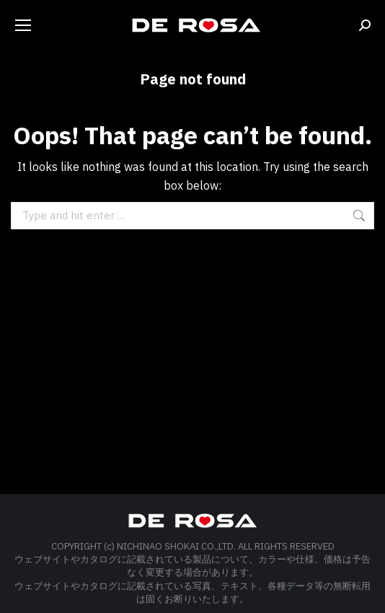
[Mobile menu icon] (23, 25)
